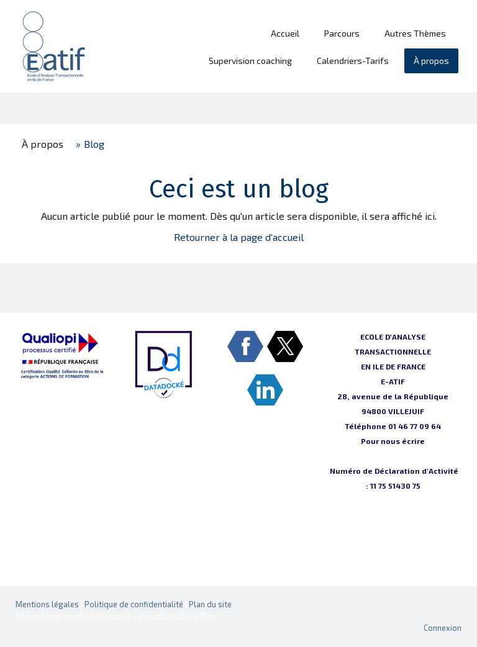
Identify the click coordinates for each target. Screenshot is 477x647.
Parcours (342, 33)
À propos (431, 60)
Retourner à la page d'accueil (239, 237)
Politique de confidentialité (133, 604)
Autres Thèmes (415, 33)
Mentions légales (47, 604)
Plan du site (210, 604)
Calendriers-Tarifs (353, 60)
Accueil (285, 33)
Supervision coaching (250, 60)
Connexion (442, 628)
